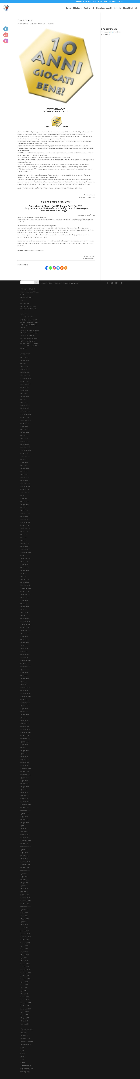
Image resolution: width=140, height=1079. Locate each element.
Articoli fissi (41, 24)
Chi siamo (77, 8)
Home (85, 1)
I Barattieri (79, 1)
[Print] (62, 268)
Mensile (117, 8)
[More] (65, 268)
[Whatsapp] (50, 268)
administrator (23, 24)
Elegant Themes (54, 283)
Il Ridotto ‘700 (112, 1)
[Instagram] (54, 268)
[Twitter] (58, 268)
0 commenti (50, 24)
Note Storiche (92, 1)
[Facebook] (46, 268)
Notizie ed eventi (104, 8)
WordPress (74, 283)
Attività (100, 1)
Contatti (120, 1)
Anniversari (89, 8)
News (105, 1)
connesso (111, 32)
